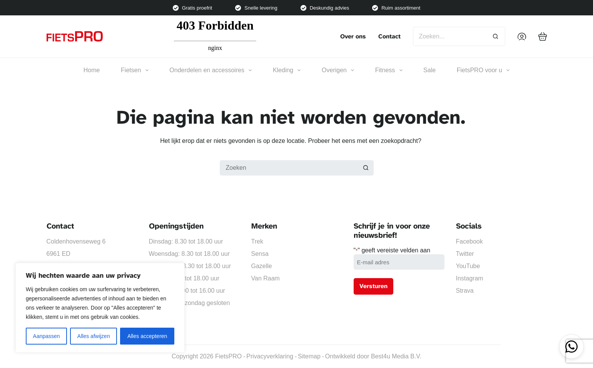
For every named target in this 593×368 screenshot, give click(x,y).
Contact (389, 36)
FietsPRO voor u (483, 70)
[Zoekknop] (495, 36)
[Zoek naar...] (449, 36)
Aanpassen (46, 336)
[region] (100, 308)
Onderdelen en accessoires (210, 70)
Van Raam (265, 278)
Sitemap (309, 356)
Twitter (465, 253)
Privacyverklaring (269, 356)
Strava (465, 290)
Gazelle (261, 266)
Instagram (469, 278)
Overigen (338, 70)
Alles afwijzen (93, 336)
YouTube (468, 266)
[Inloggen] (522, 36)
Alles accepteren (147, 336)
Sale (429, 70)
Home (92, 70)
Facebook (469, 241)
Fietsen (135, 70)
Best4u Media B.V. (396, 356)
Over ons (353, 36)
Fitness (389, 70)
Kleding (287, 70)
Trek (257, 241)
